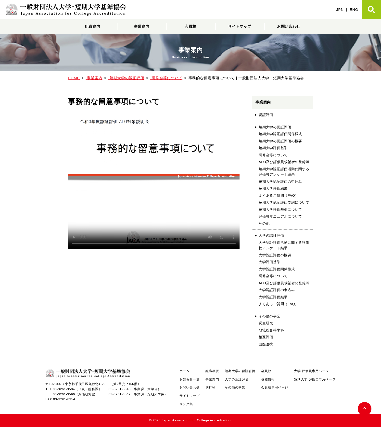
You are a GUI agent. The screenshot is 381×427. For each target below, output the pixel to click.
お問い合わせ (288, 26)
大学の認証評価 (271, 235)
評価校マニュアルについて (280, 216)
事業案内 (141, 26)
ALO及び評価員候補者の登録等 (284, 162)
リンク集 (186, 404)
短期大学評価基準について (280, 209)
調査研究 (266, 323)
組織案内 (92, 26)
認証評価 (266, 115)
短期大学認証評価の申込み (280, 181)
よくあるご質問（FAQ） (279, 195)
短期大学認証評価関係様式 (280, 134)
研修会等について (273, 155)
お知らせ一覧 (189, 379)
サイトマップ (239, 26)
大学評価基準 (269, 262)
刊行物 (210, 387)
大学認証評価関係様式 (277, 269)
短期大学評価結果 (273, 188)
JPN (340, 9)
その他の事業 (269, 316)
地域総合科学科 (271, 330)
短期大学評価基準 (273, 148)
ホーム (184, 371)
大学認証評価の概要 (275, 255)
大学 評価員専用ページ (311, 371)
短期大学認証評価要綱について (284, 202)
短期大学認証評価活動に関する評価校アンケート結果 (284, 172)
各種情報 (268, 379)
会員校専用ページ (274, 387)
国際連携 (266, 344)
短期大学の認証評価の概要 (280, 141)
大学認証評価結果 (273, 297)
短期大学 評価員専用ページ (314, 379)
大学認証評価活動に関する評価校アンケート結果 (284, 245)
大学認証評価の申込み (277, 290)
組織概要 (212, 371)
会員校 (190, 26)
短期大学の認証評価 (275, 127)
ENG (354, 9)
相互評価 (266, 337)
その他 (264, 223)
